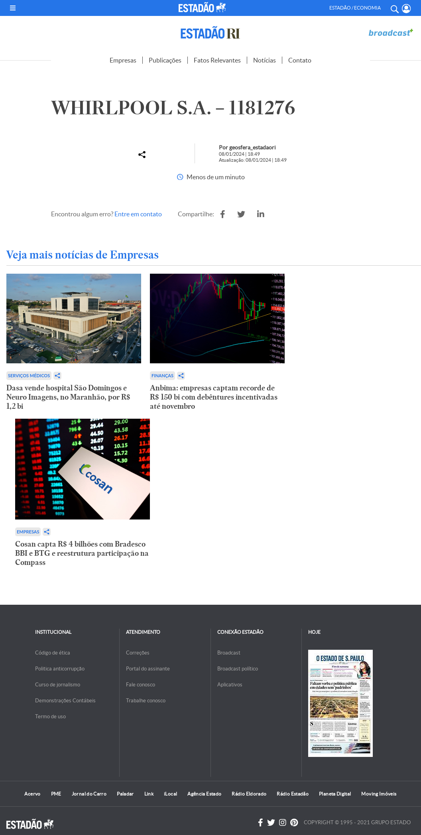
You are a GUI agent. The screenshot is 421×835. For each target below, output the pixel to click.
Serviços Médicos (29, 375)
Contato (299, 60)
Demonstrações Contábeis (65, 701)
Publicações (165, 60)
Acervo (32, 793)
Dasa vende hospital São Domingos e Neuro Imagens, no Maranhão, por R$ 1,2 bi (68, 397)
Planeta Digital (335, 793)
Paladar (125, 793)
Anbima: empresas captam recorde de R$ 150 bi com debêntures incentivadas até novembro (213, 397)
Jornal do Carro (89, 793)
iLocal (170, 793)
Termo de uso (50, 716)
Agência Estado (204, 793)
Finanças (162, 375)
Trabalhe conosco (145, 701)
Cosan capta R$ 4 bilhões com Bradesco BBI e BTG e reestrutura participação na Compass (82, 553)
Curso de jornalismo (57, 685)
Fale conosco (140, 685)
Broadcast (228, 653)
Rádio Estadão (293, 793)
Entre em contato (138, 214)
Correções (138, 653)
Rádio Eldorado (249, 793)
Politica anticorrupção (60, 669)
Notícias (264, 60)
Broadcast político (237, 669)
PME (56, 793)
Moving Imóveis (378, 793)
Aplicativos (229, 685)
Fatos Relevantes (217, 60)
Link (148, 793)
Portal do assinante (148, 669)
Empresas (123, 60)
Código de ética (52, 653)
